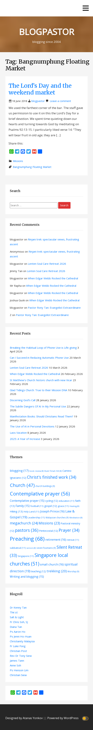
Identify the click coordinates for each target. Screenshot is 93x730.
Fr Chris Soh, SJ (19, 622)
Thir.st (14, 612)
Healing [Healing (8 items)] (74, 506)
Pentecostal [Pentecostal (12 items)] (48, 530)
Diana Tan (16, 627)
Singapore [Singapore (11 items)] (26, 556)
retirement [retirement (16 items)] (55, 539)
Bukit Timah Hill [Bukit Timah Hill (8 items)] (53, 471)
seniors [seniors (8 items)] (31, 548)
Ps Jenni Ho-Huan (20, 636)
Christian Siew (18, 675)
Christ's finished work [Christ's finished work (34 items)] (51, 477)
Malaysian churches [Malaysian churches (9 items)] (57, 517)
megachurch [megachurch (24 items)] (24, 523)
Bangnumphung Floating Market (32, 167)
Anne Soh (15, 665)
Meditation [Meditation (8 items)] (75, 517)
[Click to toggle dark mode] (86, 718)
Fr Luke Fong (18, 646)
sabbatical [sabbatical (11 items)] (18, 547)
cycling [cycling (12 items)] (51, 500)
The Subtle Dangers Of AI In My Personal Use (38, 406)
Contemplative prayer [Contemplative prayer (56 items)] (40, 493)
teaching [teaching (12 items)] (38, 571)
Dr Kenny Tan (18, 607)
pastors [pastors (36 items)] (26, 530)
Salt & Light (17, 617)
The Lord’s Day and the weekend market (40, 89)
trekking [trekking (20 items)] (57, 571)
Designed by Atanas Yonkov (24, 718)
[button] (85, 8)
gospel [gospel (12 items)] (50, 506)
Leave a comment (60, 101)
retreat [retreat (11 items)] (73, 539)
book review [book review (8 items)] (36, 471)
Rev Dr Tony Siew (21, 655)
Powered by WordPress (63, 718)
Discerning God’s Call (22, 400)
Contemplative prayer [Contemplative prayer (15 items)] (27, 501)
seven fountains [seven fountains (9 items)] (46, 547)
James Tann (17, 660)
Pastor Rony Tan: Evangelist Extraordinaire (54, 307)
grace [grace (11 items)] (63, 506)
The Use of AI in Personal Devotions (32, 426)
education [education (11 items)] (66, 500)
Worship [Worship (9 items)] (73, 571)
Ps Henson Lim (19, 670)
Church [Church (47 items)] (22, 485)
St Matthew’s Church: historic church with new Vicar (41, 380)
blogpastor (38, 101)
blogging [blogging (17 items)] (19, 471)
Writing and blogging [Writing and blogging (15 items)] (27, 577)
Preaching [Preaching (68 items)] (27, 538)
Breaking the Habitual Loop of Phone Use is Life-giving (43, 347)
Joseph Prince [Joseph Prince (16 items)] (52, 511)
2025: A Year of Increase (25, 439)
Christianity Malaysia (22, 641)
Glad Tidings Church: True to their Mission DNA (38, 390)
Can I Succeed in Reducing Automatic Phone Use (39, 357)
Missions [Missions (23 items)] (49, 523)
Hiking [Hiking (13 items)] (16, 511)
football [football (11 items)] (37, 506)
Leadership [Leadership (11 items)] (36, 517)
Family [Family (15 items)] (23, 506)
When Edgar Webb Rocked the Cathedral (53, 278)
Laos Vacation (18, 432)
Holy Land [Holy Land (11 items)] (31, 511)
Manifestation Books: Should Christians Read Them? (41, 416)
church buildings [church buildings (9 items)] (45, 486)
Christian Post (18, 651)
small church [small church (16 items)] (52, 564)
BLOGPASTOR (46, 32)
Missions (18, 161)
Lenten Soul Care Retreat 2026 (47, 263)
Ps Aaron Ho (17, 631)
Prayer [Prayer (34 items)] (69, 530)
